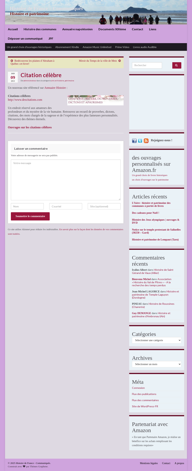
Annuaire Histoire (55, 87)
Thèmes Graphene (39, 466)
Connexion (138, 387)
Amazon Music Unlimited (97, 47)
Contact (137, 29)
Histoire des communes (40, 29)
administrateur (29, 80)
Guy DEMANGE (141, 313)
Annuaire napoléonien (77, 29)
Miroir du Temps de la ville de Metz (98, 60)
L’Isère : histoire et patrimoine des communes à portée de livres (151, 204)
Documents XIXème (112, 29)
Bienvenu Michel (141, 279)
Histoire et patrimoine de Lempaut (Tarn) (155, 239)
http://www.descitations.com (25, 99)
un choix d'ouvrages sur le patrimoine (150, 179)
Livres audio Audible (145, 47)
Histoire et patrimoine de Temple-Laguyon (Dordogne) (155, 294)
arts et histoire (57, 80)
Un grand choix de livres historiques (149, 175)
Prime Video (122, 47)
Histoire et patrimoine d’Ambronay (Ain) (151, 314)
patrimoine (69, 80)
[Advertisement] (156, 103)
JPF (50, 38)
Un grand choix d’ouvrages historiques (29, 47)
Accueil (13, 29)
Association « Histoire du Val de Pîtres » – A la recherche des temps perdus (152, 282)
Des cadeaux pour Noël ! (145, 212)
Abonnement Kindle (67, 47)
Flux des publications (144, 394)
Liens (152, 29)
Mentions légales (149, 463)
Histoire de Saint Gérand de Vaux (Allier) (152, 271)
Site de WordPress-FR (145, 406)
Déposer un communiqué (25, 38)
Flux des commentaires (145, 400)
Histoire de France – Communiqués (44, 8)
